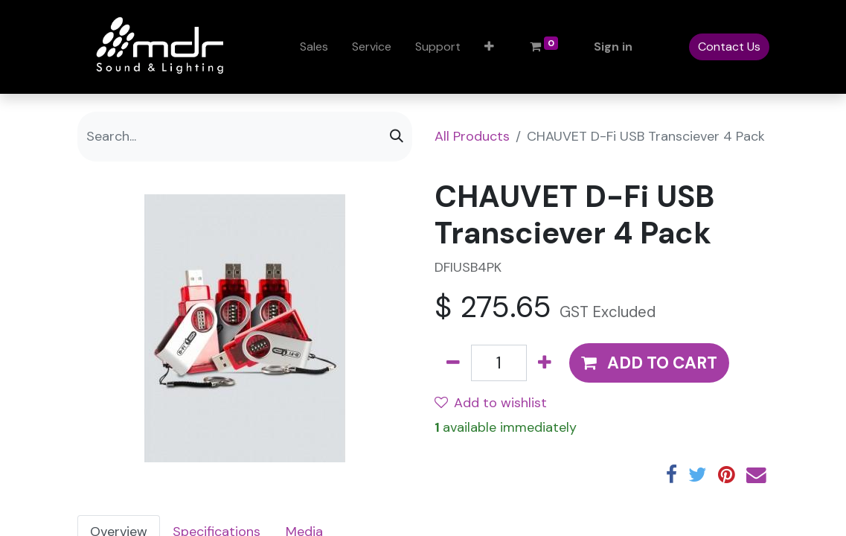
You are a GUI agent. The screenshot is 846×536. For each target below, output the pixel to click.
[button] (489, 47)
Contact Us (729, 46)
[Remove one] (453, 363)
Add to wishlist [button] (491, 403)
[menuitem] (314, 47)
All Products (472, 136)
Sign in (613, 46)
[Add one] (544, 363)
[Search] (396, 137)
